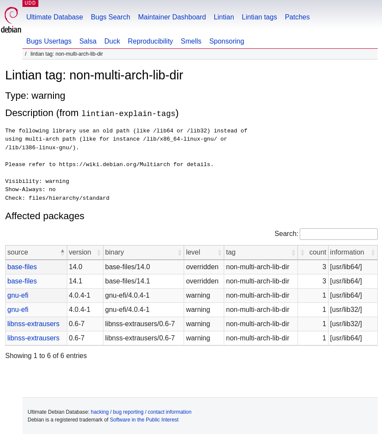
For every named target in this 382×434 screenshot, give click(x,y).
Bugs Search (111, 17)
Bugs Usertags (49, 41)
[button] (62, 252)
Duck (112, 41)
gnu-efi (17, 295)
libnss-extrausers (33, 323)
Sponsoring (226, 41)
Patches (297, 17)
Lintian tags (259, 17)
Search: (286, 233)
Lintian (224, 17)
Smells (191, 41)
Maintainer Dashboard (172, 17)
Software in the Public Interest (144, 419)
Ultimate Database (54, 17)
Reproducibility (150, 41)
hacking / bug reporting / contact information (141, 412)
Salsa (88, 41)
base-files (22, 266)
